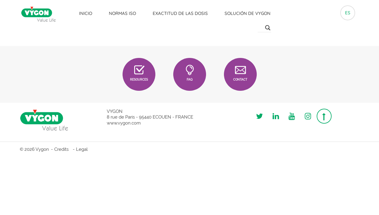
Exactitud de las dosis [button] (179, 12)
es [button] (347, 11)
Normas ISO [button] (121, 12)
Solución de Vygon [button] (246, 12)
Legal (82, 149)
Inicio (84, 12)
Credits (61, 149)
